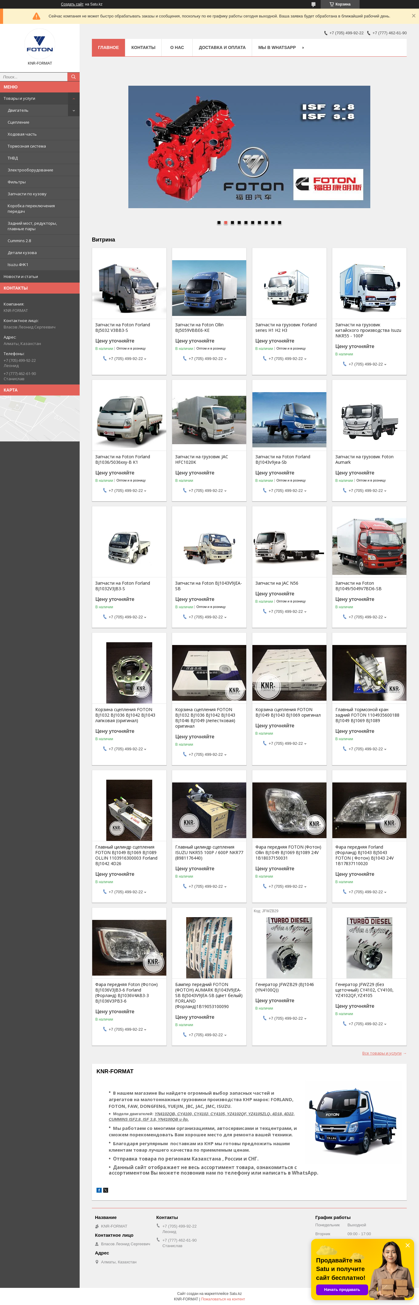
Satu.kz (235, 1294)
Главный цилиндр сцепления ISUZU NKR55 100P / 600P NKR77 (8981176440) (209, 852)
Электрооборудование (30, 170)
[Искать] (73, 76)
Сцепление (18, 122)
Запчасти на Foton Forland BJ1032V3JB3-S (122, 585)
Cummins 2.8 (19, 240)
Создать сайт (72, 4)
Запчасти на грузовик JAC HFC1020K (201, 459)
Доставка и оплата (222, 47)
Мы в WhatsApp (277, 47)
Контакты (143, 47)
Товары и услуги (19, 98)
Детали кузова (22, 252)
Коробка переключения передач (31, 208)
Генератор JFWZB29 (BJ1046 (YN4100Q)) (284, 987)
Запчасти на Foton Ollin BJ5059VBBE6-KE (199, 327)
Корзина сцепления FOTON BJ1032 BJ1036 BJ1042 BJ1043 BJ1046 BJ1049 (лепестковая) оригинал (205, 718)
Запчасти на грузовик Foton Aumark (364, 459)
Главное (108, 47)
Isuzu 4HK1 (18, 264)
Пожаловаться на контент (223, 1299)
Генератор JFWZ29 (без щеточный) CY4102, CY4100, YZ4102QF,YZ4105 (364, 990)
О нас (177, 47)
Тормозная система (27, 146)
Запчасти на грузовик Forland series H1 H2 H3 (286, 327)
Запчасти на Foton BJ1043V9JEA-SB (208, 585)
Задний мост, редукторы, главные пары (32, 225)
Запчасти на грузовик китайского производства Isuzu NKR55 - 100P (368, 330)
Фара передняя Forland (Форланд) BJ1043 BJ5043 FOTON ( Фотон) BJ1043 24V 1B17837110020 (364, 855)
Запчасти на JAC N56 (276, 583)
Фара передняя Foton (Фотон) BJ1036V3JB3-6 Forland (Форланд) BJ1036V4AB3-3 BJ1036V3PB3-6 (126, 993)
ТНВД (13, 158)
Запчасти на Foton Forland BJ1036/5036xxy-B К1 (122, 459)
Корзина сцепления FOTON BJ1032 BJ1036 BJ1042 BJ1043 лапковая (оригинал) (125, 715)
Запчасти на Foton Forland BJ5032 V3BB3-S (122, 327)
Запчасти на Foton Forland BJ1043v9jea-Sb (282, 459)
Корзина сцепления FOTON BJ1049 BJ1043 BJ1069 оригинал (288, 712)
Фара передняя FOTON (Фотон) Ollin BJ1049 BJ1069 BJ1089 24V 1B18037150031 (288, 852)
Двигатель (18, 110)
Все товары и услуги (382, 1053)
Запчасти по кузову (27, 194)
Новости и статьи (21, 276)
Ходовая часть (22, 134)
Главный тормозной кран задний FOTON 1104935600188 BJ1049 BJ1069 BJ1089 (367, 715)
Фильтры (17, 182)
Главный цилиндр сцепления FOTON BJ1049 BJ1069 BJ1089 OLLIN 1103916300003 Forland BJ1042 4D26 (126, 855)
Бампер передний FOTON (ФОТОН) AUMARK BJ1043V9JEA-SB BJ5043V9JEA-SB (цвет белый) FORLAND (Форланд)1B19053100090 (209, 995)
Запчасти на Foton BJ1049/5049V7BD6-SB (358, 585)
